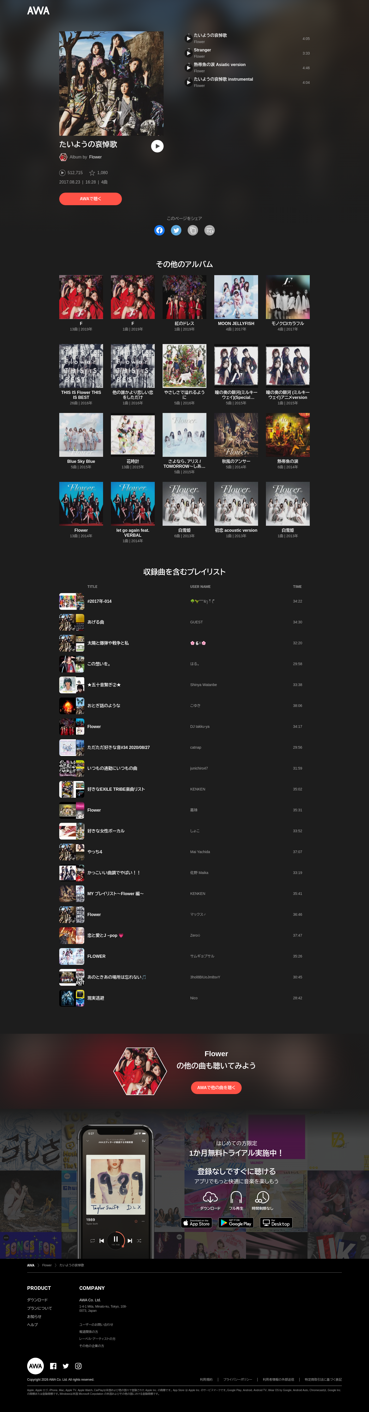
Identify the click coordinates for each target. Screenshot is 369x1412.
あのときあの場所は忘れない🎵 (117, 977)
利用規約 (206, 1379)
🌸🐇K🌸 (198, 643)
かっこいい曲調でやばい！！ (114, 873)
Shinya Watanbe (203, 685)
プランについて (39, 1308)
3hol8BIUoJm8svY (205, 977)
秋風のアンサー (236, 461)
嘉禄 (194, 810)
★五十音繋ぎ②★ (104, 685)
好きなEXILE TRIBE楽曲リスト (116, 789)
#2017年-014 (99, 601)
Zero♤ (195, 935)
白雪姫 (184, 530)
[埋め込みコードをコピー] (209, 230)
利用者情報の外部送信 (278, 1379)
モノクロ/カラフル (288, 323)
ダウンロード (37, 1300)
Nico (194, 998)
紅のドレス (184, 323)
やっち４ (95, 852)
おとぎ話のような (103, 706)
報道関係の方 (88, 1332)
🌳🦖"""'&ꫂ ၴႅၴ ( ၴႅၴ (202, 601)
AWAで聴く (90, 199)
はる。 (195, 664)
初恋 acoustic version (236, 530)
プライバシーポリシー (237, 1379)
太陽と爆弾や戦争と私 (108, 643)
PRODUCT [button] (39, 1288)
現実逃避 (95, 998)
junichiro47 (199, 768)
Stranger (202, 50)
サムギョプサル (202, 956)
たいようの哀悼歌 (210, 35)
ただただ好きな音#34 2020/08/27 (118, 747)
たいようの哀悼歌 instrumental (223, 79)
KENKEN (197, 789)
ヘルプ (32, 1325)
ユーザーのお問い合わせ (96, 1325)
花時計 (133, 461)
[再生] (157, 146)
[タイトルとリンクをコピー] (193, 230)
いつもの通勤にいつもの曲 (112, 768)
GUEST (196, 622)
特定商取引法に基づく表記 (323, 1379)
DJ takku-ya (200, 726)
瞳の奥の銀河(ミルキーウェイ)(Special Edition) (236, 397)
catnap (195, 747)
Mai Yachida (200, 852)
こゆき (195, 706)
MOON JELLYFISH (236, 323)
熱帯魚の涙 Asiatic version (220, 64)
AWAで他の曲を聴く (216, 1087)
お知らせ (34, 1317)
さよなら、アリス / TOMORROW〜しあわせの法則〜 (184, 466)
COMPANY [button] (92, 1288)
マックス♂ (198, 914)
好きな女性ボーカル (106, 831)
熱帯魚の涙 (287, 461)
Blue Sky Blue (81, 461)
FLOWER (96, 956)
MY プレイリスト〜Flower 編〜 (115, 893)
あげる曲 (95, 622)
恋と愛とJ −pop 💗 (105, 935)
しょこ (195, 831)
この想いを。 (98, 664)
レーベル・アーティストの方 (97, 1339)
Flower (95, 157)
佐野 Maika (199, 873)
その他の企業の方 (91, 1346)
